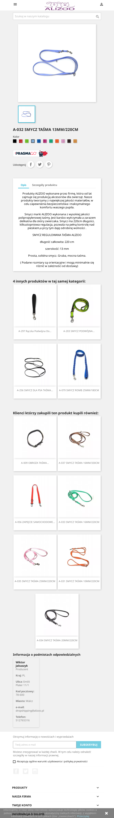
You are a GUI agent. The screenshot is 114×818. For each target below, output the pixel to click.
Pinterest (48, 164)
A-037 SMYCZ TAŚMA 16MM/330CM (79, 462)
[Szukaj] (57, 16)
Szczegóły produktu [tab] (44, 185)
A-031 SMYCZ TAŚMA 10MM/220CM (79, 581)
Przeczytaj (83, 816)
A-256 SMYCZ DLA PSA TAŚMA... (35, 390)
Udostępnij (30, 164)
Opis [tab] (23, 185)
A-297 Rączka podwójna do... (34, 331)
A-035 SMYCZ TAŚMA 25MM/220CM (35, 581)
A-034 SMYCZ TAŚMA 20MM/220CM (57, 640)
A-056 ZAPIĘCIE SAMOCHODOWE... (35, 522)
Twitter (25, 771)
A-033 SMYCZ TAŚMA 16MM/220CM (79, 522)
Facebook (16, 771)
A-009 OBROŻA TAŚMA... (35, 462)
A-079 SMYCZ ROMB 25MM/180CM (79, 390)
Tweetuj (39, 164)
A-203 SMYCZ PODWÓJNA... (79, 331)
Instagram (35, 771)
